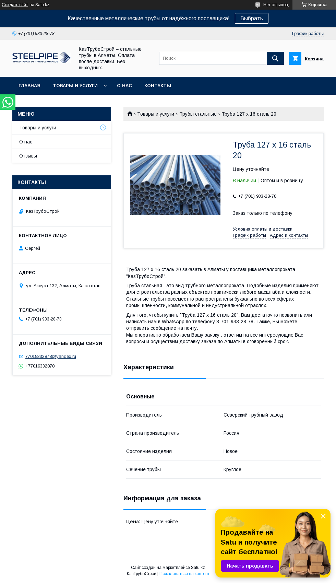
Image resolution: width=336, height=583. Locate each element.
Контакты (157, 85)
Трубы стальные (198, 114)
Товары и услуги (75, 85)
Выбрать (251, 18)
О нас (124, 85)
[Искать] (275, 58)
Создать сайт (15, 4)
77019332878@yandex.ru (50, 356)
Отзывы (28, 156)
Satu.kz (198, 567)
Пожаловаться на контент (184, 573)
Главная (29, 85)
